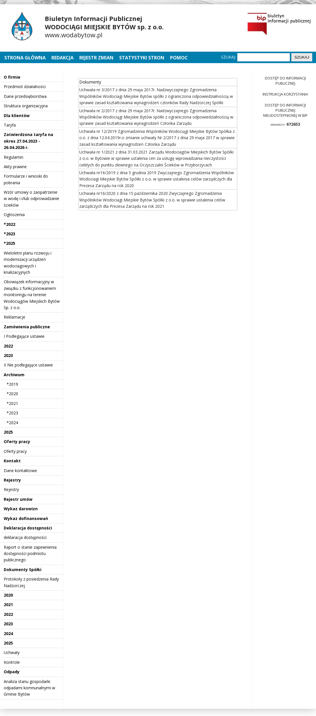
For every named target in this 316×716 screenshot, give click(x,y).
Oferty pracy (17, 441)
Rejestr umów (18, 499)
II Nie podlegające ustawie (28, 365)
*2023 (9, 233)
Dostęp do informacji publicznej (285, 80)
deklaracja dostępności (25, 537)
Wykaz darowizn (21, 508)
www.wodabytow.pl (74, 34)
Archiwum (14, 374)
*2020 (12, 393)
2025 (8, 432)
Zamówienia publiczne (27, 326)
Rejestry (12, 480)
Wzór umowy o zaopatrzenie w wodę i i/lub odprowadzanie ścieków (31, 198)
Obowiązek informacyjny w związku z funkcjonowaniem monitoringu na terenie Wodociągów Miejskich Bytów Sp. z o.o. (32, 294)
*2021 (12, 403)
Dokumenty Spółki (22, 569)
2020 (8, 595)
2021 (8, 604)
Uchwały (12, 652)
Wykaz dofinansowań (26, 518)
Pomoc (179, 58)
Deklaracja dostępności (28, 528)
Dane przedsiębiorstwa (25, 96)
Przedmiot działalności (25, 86)
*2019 (12, 384)
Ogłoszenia (14, 214)
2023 (8, 355)
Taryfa (10, 125)
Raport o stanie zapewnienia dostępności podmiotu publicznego (30, 553)
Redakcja (62, 58)
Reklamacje (14, 317)
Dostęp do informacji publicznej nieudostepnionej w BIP (285, 110)
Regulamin (13, 157)
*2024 (12, 422)
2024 (8, 633)
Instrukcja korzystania (285, 94)
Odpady (12, 671)
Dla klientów (17, 115)
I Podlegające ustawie (24, 336)
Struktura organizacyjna (26, 105)
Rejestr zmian (96, 58)
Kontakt (12, 460)
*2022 (9, 224)
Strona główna (25, 58)
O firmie (12, 77)
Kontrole (12, 662)
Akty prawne (15, 166)
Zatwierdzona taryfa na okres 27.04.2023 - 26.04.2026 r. (28, 141)
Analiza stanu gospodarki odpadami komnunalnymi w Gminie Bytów (29, 688)
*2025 (9, 243)
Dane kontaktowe (20, 470)
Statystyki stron (141, 58)
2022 (8, 346)
